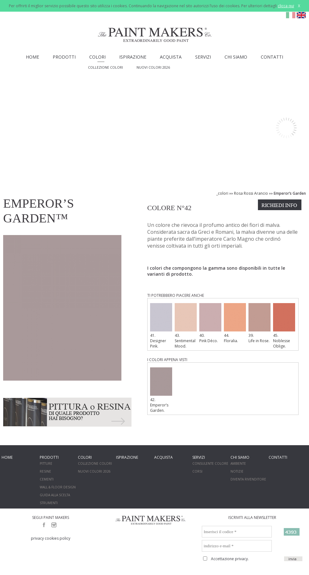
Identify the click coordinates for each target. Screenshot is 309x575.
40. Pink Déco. (210, 323)
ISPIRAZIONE (132, 57)
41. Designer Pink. (161, 326)
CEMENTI (47, 479)
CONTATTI (272, 57)
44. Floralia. (235, 323)
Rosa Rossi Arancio (251, 193)
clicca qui (286, 6)
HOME (32, 57)
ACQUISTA (171, 57)
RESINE (45, 471)
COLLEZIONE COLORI (105, 67)
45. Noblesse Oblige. (284, 326)
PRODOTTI (64, 57)
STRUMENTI (49, 503)
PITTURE (46, 463)
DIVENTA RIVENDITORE (248, 479)
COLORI (97, 57)
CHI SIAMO (235, 57)
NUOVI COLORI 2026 (153, 67)
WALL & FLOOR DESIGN (58, 487)
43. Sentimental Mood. (186, 326)
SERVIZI (203, 57)
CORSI (197, 471)
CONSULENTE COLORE (210, 463)
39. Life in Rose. (259, 323)
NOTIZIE (236, 471)
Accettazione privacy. (230, 558)
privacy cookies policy (50, 538)
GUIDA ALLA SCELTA (55, 495)
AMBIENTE (238, 463)
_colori (222, 193)
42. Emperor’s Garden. (161, 390)
